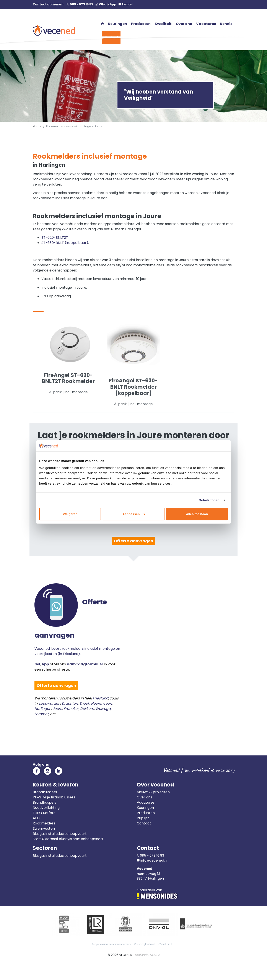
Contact (144, 823)
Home (37, 126)
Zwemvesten (44, 828)
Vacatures (146, 802)
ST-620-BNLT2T (54, 237)
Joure (57, 708)
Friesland (100, 698)
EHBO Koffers (44, 812)
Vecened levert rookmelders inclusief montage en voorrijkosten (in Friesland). (78, 627)
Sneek (84, 703)
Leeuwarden (49, 703)
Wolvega (103, 708)
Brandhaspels (44, 802)
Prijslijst (143, 818)
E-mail (127, 4)
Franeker (71, 708)
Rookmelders (44, 823)
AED (36, 818)
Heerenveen (101, 703)
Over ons (144, 797)
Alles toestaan (197, 514)
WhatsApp (107, 4)
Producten (146, 812)
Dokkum (87, 708)
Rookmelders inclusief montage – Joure (74, 126)
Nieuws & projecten (153, 792)
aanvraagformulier (85, 664)
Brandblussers (45, 792)
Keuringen (145, 807)
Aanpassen (133, 514)
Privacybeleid (144, 944)
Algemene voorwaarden (111, 944)
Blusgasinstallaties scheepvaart (60, 833)
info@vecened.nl (153, 860)
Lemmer (41, 713)
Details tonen (209, 500)
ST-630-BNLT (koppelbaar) (64, 242)
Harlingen (42, 708)
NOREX (155, 955)
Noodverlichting (46, 807)
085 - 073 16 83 (81, 4)
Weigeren (70, 514)
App (45, 664)
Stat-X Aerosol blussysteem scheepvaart (68, 838)
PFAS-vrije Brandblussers (54, 797)
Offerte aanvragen (133, 541)
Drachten (70, 703)
